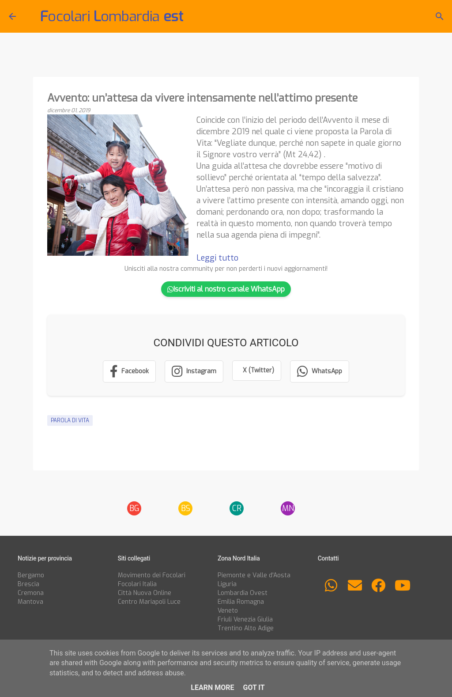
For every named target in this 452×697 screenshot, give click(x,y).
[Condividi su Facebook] (129, 371)
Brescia (28, 584)
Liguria (227, 584)
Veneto (228, 610)
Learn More (212, 687)
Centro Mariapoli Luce (149, 602)
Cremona (31, 593)
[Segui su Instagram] (194, 371)
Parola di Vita (70, 420)
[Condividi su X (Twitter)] (256, 370)
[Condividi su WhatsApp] (319, 371)
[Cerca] (439, 16)
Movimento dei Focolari (151, 575)
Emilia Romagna (241, 602)
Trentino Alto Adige (246, 628)
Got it (253, 687)
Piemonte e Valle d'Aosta (254, 575)
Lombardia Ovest (242, 593)
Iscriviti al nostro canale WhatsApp (226, 289)
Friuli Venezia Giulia (245, 619)
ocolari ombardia (111, 16)
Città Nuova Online (144, 593)
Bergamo (31, 575)
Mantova (30, 602)
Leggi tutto (217, 258)
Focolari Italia (137, 584)
